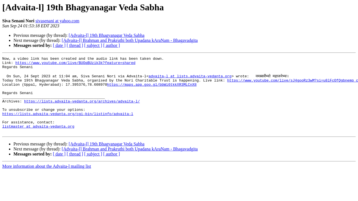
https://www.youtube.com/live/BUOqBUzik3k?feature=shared (75, 64)
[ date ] (59, 45)
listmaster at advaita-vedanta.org (38, 139)
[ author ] (111, 45)
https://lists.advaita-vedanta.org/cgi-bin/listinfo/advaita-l (67, 124)
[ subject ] (93, 45)
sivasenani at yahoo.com (57, 20)
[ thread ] (75, 45)
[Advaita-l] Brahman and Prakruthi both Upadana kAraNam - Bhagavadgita (130, 40)
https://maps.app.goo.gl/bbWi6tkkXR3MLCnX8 (151, 89)
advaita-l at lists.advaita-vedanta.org (190, 79)
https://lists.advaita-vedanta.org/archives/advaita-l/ (82, 109)
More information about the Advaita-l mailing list (46, 180)
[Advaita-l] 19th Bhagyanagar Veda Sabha (106, 35)
